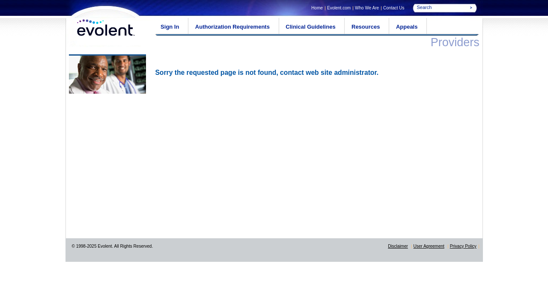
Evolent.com (339, 8)
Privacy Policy (463, 246)
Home (317, 8)
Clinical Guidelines (310, 27)
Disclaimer (398, 246)
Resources (365, 27)
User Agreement (429, 246)
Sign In (170, 27)
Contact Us (393, 8)
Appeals (407, 27)
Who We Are (367, 8)
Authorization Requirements (232, 27)
